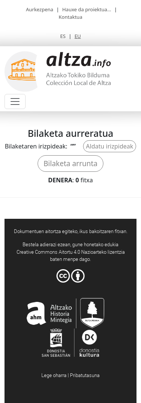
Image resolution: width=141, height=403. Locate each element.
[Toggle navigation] (15, 101)
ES (62, 36)
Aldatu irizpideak (109, 146)
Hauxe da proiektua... (86, 9)
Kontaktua (70, 17)
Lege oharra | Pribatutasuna (70, 375)
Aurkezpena (39, 9)
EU (77, 36)
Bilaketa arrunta (71, 163)
